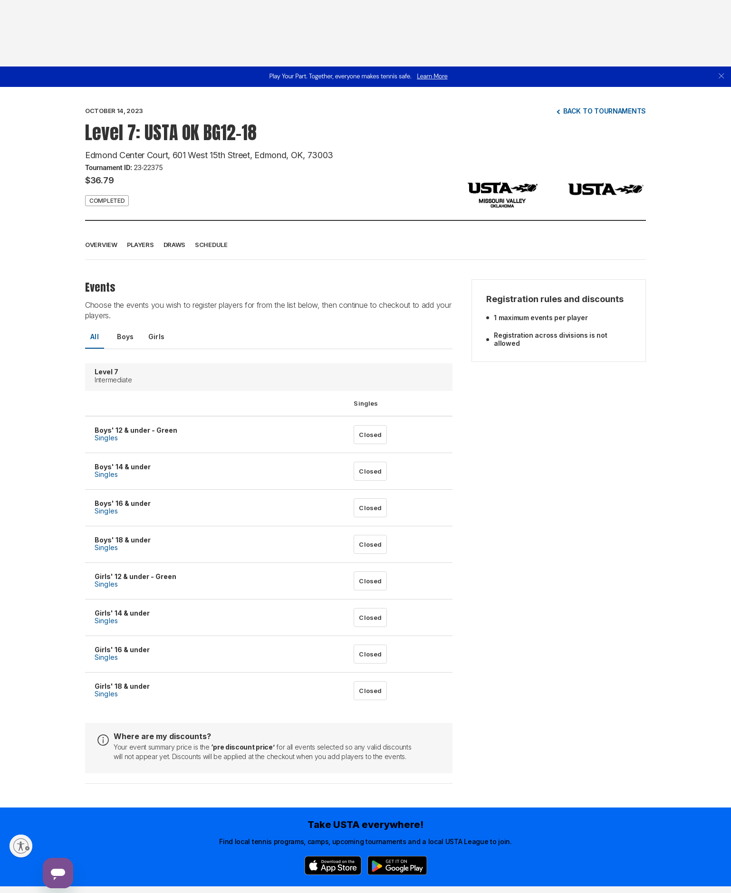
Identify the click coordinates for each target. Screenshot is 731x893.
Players (140, 244)
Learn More (432, 76)
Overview (101, 244)
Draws (175, 244)
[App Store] (333, 865)
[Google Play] (397, 865)
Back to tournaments (604, 111)
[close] (721, 77)
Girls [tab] (156, 336)
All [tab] (94, 336)
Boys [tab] (125, 336)
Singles (106, 438)
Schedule (211, 244)
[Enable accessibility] (21, 846)
